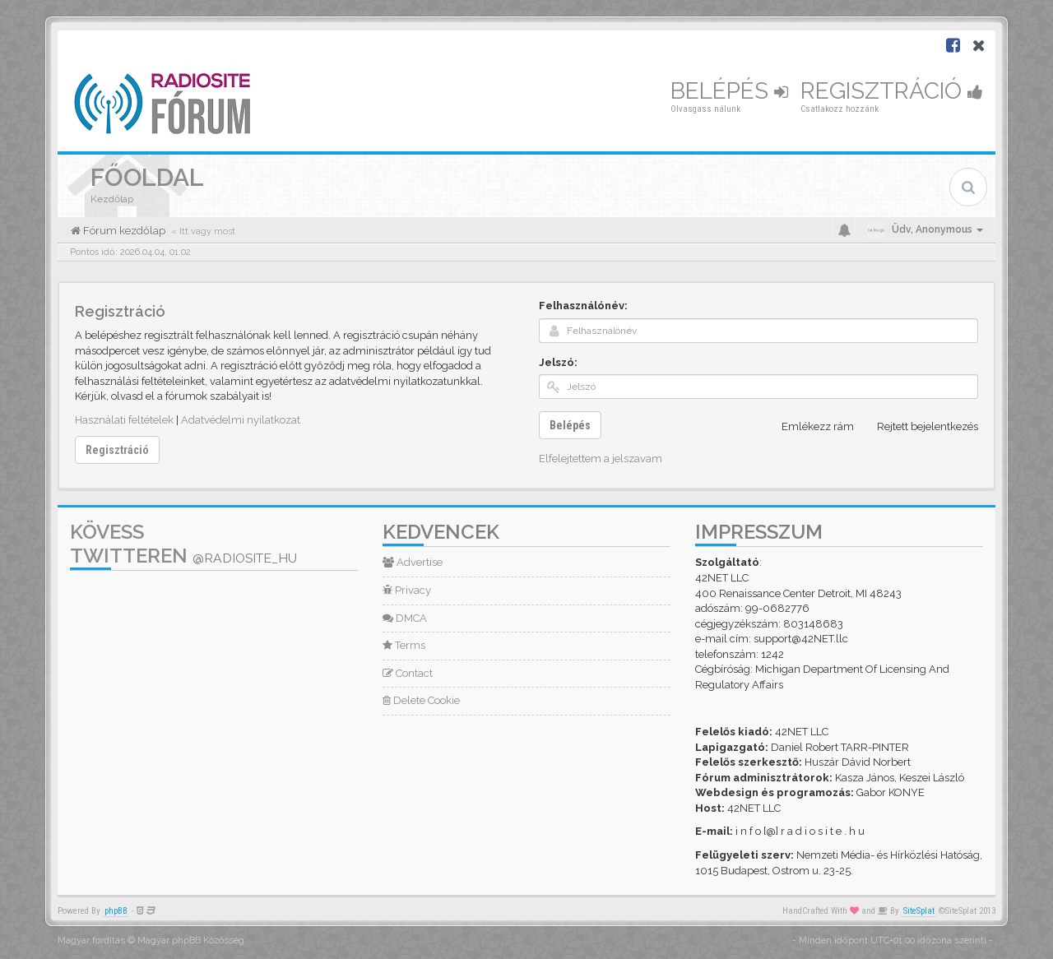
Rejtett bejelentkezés (918, 426)
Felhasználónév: (583, 305)
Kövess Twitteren (183, 544)
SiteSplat (919, 911)
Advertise (413, 562)
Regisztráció (891, 90)
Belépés (729, 90)
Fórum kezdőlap (123, 231)
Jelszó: (558, 362)
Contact (408, 673)
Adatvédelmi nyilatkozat (240, 420)
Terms (404, 645)
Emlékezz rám (808, 426)
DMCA (405, 618)
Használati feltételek (124, 420)
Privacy (407, 590)
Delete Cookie (421, 700)
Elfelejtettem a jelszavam (600, 458)
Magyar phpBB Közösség (190, 940)
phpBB (116, 911)
